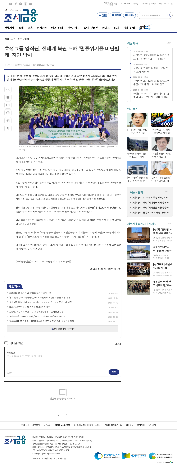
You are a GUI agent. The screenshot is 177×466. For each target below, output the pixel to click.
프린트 (8, 112)
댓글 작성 (11, 353)
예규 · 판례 (136, 192)
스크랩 (8, 120)
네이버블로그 (30, 4)
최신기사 (132, 43)
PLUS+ (103, 15)
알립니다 (152, 425)
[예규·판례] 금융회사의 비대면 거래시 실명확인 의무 (151, 212)
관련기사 (14, 286)
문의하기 (141, 425)
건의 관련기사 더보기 (63, 328)
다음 (67, 415)
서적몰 (116, 15)
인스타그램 (25, 4)
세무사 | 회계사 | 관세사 (141, 224)
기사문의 (154, 4)
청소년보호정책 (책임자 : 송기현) (87, 425)
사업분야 (47, 425)
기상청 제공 (110, 5)
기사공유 (8, 89)
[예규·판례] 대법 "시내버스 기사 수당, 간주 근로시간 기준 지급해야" (151, 202)
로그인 (170, 4)
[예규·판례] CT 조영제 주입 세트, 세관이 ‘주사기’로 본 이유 (151, 197)
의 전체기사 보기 (105, 269)
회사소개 (25, 425)
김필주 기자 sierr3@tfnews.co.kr (17, 64)
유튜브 (11, 4)
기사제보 (145, 4)
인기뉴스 (132, 109)
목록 (8, 97)
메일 (8, 105)
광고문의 (36, 425)
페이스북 (16, 4)
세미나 (129, 15)
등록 (113, 372)
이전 (58, 415)
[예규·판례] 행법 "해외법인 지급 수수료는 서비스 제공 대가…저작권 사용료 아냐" (151, 207)
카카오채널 (20, 4)
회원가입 (162, 4)
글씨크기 (8, 128)
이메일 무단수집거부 (113, 425)
